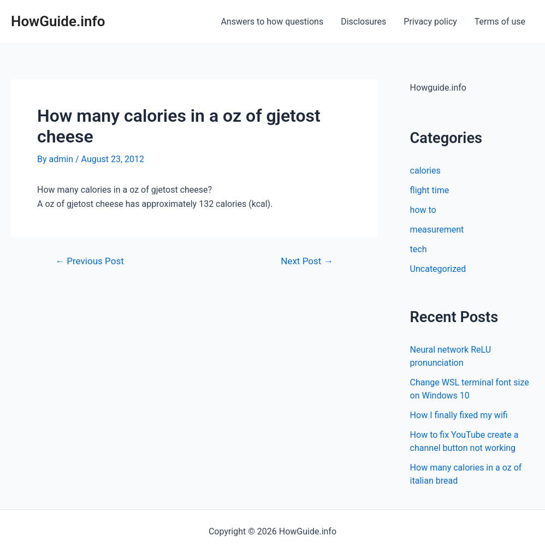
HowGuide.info (58, 21)
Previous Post (89, 261)
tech (418, 249)
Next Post (307, 261)
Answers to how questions (272, 21)
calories (425, 170)
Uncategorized (438, 269)
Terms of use (500, 21)
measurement (437, 229)
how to (423, 210)
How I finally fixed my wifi (459, 415)
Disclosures (363, 21)
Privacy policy (430, 21)
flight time (429, 190)
